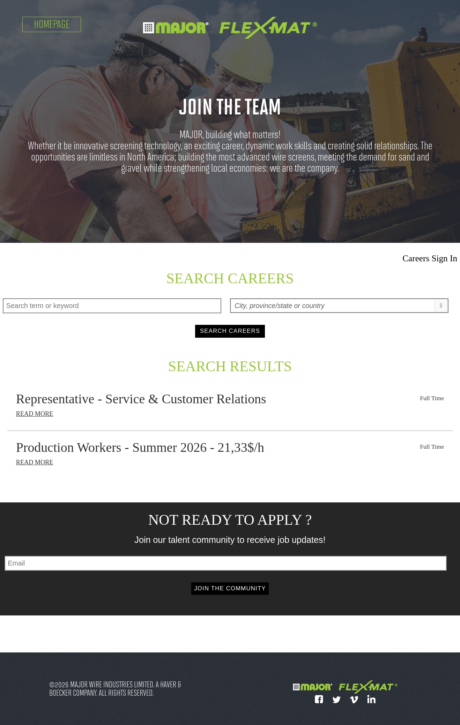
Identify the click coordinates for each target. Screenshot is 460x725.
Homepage (51, 24)
